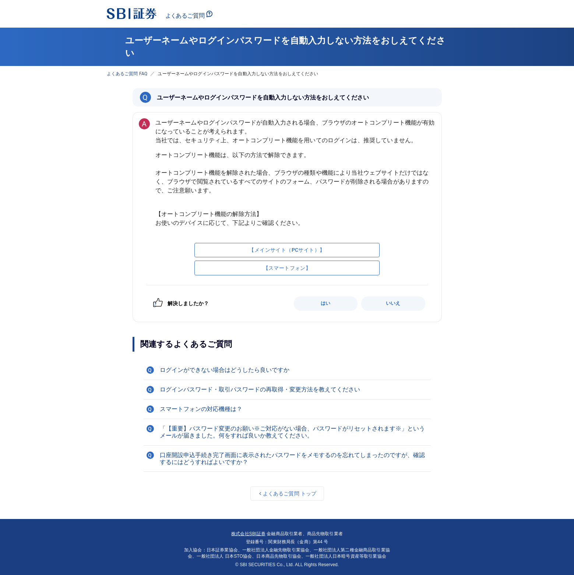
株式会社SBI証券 (248, 533)
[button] (287, 370)
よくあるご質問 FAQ (127, 73)
